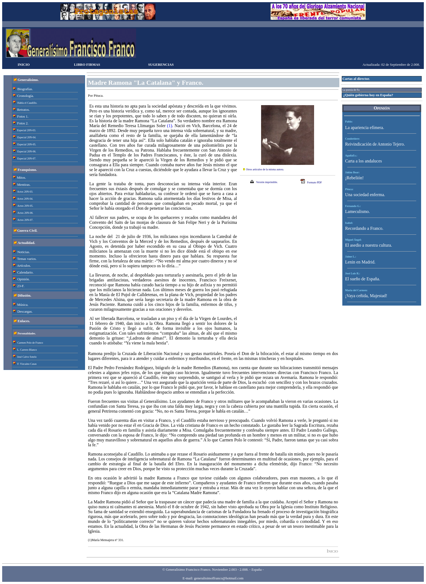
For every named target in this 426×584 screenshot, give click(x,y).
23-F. (20, 286)
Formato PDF (314, 182)
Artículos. (24, 265)
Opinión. (23, 279)
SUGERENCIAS (161, 64)
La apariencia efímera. (364, 127)
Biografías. (25, 89)
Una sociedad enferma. (365, 194)
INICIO (24, 64)
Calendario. (25, 272)
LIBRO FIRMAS (87, 64)
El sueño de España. (362, 279)
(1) (169, 125)
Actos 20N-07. (25, 219)
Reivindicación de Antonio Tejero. (375, 144)
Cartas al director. (356, 79)
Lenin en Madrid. (360, 262)
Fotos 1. (23, 116)
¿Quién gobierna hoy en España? (368, 95)
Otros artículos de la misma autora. (265, 169)
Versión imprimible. (267, 182)
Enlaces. (24, 321)
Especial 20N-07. (26, 158)
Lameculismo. (357, 211)
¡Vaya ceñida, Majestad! (366, 295)
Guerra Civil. (27, 230)
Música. (23, 305)
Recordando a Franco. (364, 228)
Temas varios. (27, 259)
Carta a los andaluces (363, 161)
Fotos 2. (23, 123)
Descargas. (25, 311)
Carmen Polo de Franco (30, 342)
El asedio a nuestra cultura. (368, 245)
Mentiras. (23, 185)
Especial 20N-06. (26, 151)
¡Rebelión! (354, 177)
